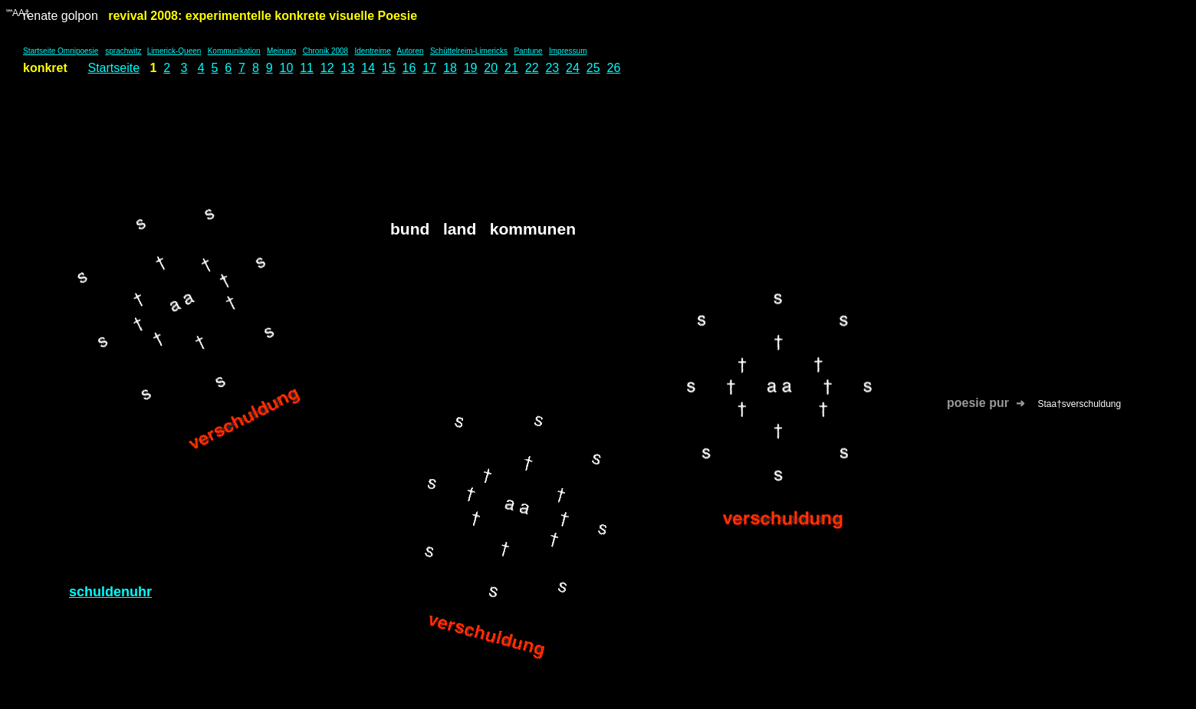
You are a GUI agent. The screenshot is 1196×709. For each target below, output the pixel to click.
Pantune (528, 51)
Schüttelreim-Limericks (469, 51)
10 (286, 67)
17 (429, 67)
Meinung (281, 51)
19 (471, 67)
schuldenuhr (110, 591)
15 (389, 67)
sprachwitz (123, 51)
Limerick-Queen (174, 51)
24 (573, 67)
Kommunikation (234, 51)
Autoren (410, 51)
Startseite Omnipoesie (60, 51)
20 (491, 67)
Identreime (373, 51)
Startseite (113, 67)
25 (593, 67)
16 (409, 67)
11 (307, 67)
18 (450, 67)
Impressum (567, 51)
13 (348, 67)
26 (613, 67)
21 (511, 67)
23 (552, 67)
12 (327, 67)
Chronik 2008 (325, 51)
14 (368, 67)
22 (532, 67)
